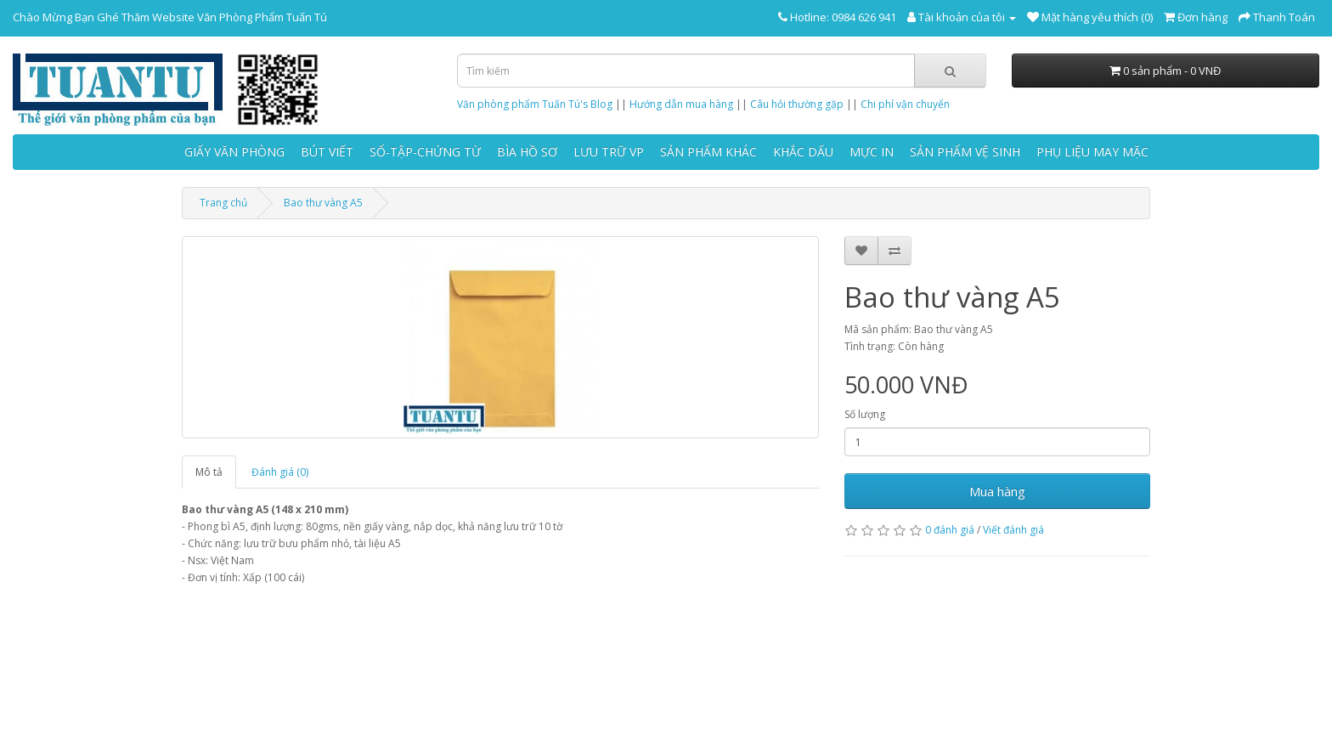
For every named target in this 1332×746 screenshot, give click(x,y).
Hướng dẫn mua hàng (681, 104)
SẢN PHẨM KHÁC (708, 152)
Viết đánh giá (1013, 530)
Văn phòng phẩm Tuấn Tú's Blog (534, 104)
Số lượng (864, 414)
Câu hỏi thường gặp (797, 104)
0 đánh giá (949, 530)
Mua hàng (997, 491)
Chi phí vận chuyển (905, 104)
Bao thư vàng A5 (323, 202)
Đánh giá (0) (279, 472)
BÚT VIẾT (327, 152)
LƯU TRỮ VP (608, 152)
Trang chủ (223, 202)
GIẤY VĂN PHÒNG (234, 152)
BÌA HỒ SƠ (527, 152)
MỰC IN (871, 152)
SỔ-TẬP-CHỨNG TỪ (425, 152)
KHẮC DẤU (803, 152)
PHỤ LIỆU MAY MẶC (1092, 152)
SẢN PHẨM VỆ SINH (965, 152)
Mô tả (209, 472)
